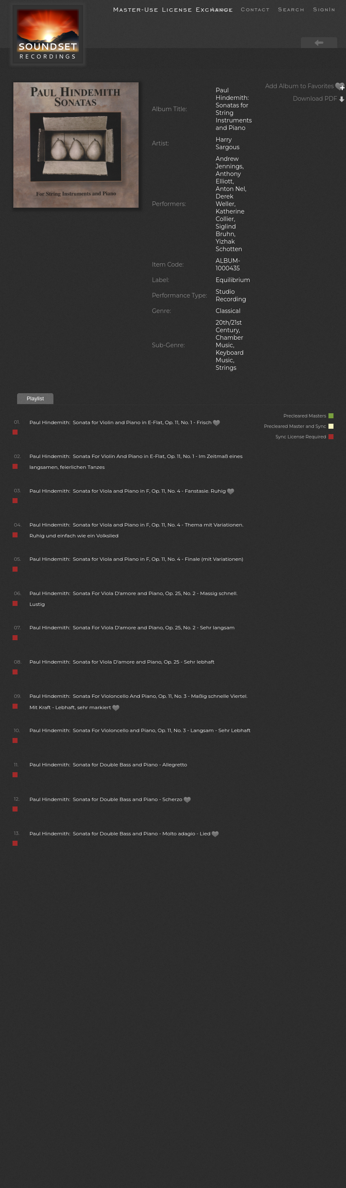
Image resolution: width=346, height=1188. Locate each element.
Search (291, 8)
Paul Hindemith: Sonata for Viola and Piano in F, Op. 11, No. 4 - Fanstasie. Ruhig (132, 491)
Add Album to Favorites (305, 86)
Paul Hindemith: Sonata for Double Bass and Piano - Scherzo (110, 799)
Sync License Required (304, 437)
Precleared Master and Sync (298, 426)
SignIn (324, 8)
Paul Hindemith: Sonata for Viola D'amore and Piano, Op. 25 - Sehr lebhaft (122, 662)
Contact (255, 8)
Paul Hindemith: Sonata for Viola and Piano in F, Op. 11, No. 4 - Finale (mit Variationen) (136, 559)
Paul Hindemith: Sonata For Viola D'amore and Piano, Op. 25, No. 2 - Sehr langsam (132, 627)
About (221, 8)
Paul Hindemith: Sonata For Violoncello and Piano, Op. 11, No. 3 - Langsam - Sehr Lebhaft (139, 730)
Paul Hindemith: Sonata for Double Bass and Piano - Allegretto (108, 764)
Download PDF (319, 98)
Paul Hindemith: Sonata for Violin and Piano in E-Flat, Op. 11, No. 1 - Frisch (124, 422)
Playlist (35, 398)
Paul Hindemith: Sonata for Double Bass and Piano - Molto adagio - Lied (124, 833)
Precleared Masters (308, 416)
